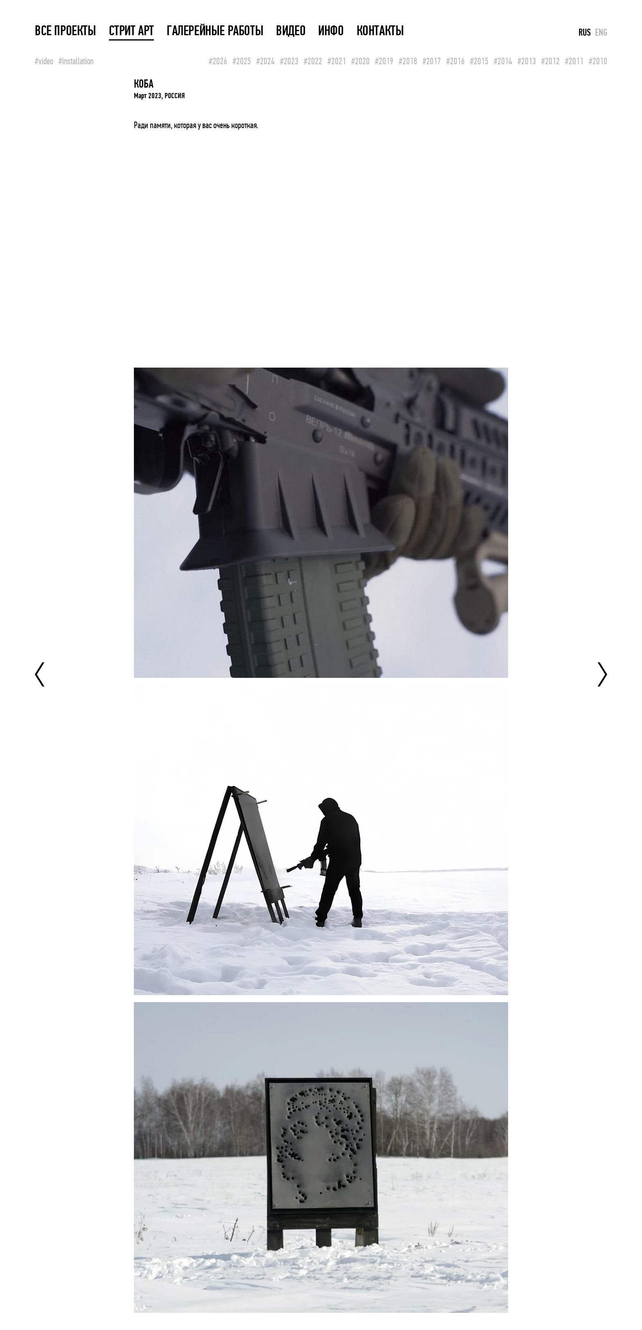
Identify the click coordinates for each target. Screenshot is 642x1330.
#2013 (527, 61)
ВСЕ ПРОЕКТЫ (65, 31)
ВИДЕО (290, 31)
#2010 (598, 61)
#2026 (218, 61)
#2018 (408, 61)
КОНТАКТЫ (380, 31)
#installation (76, 61)
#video (44, 61)
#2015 (479, 61)
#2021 (337, 61)
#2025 (242, 61)
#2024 (265, 61)
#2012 (550, 61)
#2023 (289, 61)
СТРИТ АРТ (131, 31)
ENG (601, 32)
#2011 (574, 61)
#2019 (384, 61)
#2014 (503, 61)
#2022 (313, 61)
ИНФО (331, 31)
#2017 (432, 61)
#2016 (455, 61)
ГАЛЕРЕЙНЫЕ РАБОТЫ (215, 31)
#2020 (360, 61)
